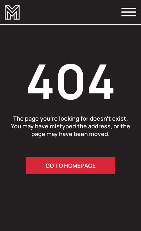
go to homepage (71, 165)
